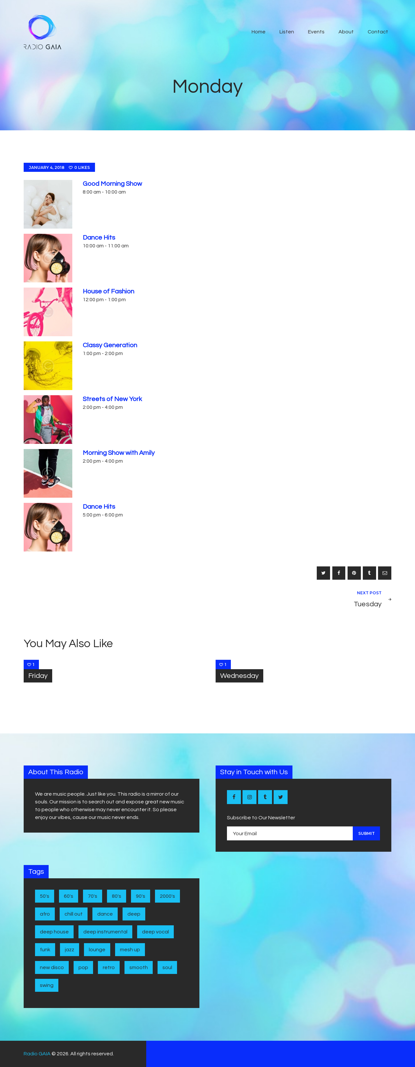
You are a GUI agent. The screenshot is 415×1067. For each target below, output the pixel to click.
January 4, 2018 (47, 167)
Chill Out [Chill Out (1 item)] (74, 914)
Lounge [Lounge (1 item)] (97, 949)
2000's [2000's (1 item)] (167, 896)
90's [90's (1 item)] (140, 896)
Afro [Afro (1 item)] (45, 914)
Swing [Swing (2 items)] (46, 985)
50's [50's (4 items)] (44, 896)
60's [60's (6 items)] (68, 896)
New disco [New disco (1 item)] (52, 967)
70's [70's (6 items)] (92, 896)
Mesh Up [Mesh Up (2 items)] (130, 949)
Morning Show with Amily (119, 453)
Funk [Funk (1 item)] (45, 949)
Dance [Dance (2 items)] (105, 914)
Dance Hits (99, 237)
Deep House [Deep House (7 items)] (54, 931)
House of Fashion (108, 291)
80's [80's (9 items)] (116, 896)
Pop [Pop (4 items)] (83, 967)
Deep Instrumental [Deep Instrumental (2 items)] (105, 931)
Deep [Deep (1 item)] (133, 914)
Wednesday (239, 676)
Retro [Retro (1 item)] (109, 967)
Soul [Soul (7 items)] (167, 967)
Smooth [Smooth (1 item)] (138, 967)
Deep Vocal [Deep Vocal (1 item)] (155, 931)
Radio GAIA (37, 1053)
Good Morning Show (112, 184)
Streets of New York (112, 399)
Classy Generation (110, 345)
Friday (38, 676)
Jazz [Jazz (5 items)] (69, 949)
